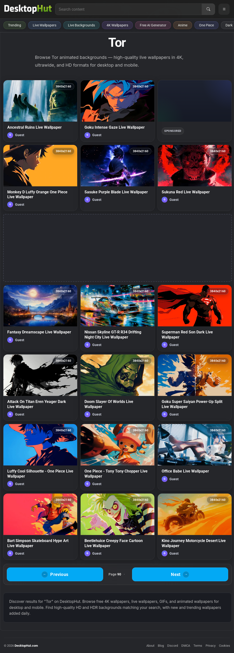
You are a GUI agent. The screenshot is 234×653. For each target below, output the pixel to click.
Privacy (211, 645)
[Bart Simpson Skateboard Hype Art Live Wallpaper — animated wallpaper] (40, 527)
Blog (161, 645)
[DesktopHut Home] (28, 9)
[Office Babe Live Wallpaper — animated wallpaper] (195, 457)
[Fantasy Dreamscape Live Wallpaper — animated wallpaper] (40, 318)
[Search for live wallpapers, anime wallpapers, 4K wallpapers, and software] (128, 9)
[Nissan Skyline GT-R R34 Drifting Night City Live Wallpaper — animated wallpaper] (117, 318)
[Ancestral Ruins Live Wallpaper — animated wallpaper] (40, 110)
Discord (172, 645)
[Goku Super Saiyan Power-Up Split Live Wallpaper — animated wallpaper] (195, 387)
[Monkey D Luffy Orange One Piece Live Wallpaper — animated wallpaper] (40, 178)
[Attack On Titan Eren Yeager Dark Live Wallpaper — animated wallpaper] (40, 387)
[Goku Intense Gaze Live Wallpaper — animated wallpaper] (117, 110)
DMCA (185, 645)
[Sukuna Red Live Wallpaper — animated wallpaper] (195, 178)
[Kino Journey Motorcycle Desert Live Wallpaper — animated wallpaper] (195, 527)
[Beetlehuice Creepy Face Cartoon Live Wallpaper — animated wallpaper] (117, 527)
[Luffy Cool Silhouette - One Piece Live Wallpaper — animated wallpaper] (40, 457)
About (150, 645)
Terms (197, 645)
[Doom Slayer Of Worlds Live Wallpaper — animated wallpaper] (117, 387)
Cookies (224, 645)
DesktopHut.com (26, 645)
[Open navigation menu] (224, 9)
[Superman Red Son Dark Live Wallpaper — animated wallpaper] (195, 318)
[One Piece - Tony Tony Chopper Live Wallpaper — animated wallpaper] (117, 457)
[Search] (208, 9)
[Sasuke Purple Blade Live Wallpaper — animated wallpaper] (117, 178)
